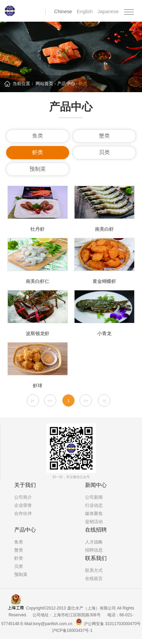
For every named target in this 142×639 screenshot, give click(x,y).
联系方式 (94, 570)
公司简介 (23, 497)
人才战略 (94, 541)
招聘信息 (94, 550)
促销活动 (94, 521)
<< (50, 400)
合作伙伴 (23, 513)
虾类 (37, 152)
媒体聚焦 (94, 513)
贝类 (104, 152)
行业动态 (94, 505)
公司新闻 (94, 497)
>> (85, 400)
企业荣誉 (23, 505)
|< (33, 400)
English (85, 11)
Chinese (64, 11)
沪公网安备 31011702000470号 (108, 623)
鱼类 (37, 136)
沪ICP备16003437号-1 (72, 630)
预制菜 (37, 169)
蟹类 (104, 136)
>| (104, 400)
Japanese (108, 11)
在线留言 (94, 578)
